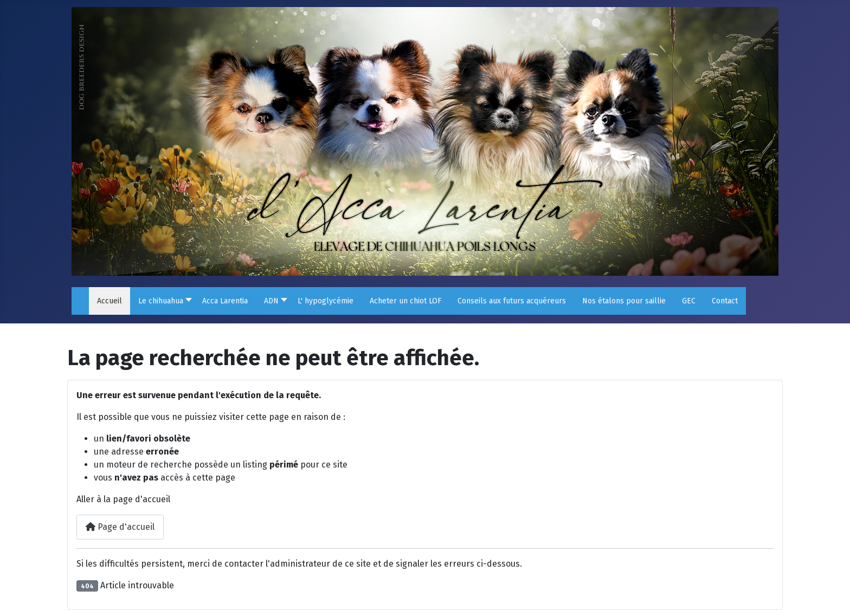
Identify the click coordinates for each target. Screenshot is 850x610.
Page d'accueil (120, 527)
